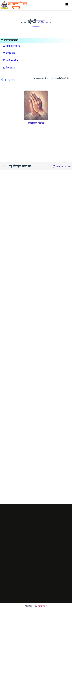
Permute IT (42, 606)
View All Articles (63, 166)
